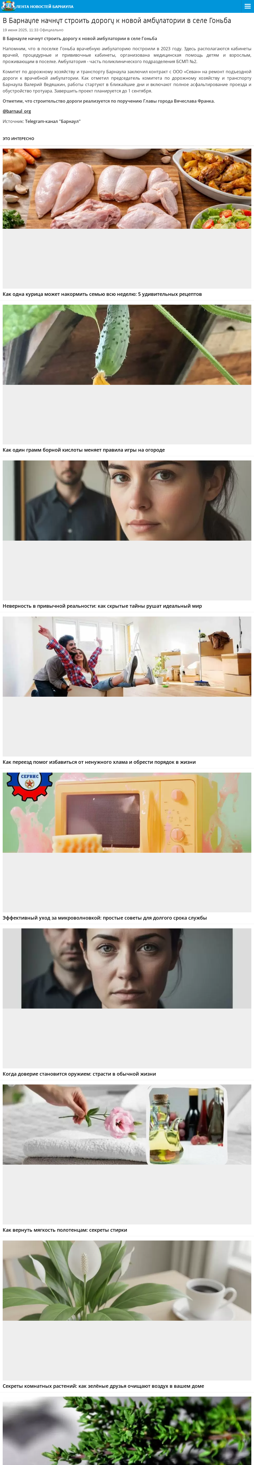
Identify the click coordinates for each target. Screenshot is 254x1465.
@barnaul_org (17, 111)
